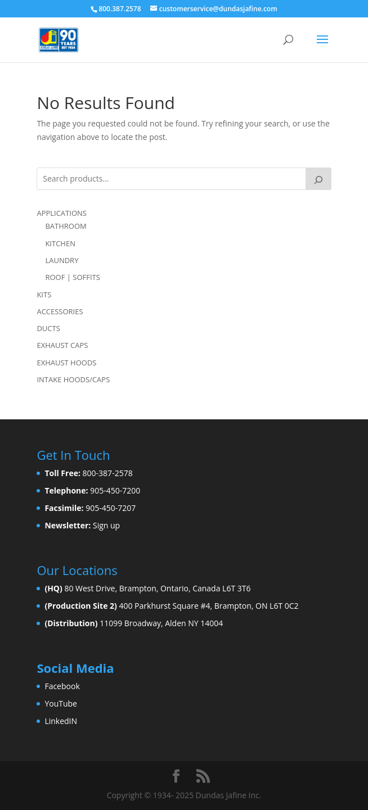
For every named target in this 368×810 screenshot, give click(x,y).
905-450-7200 (115, 490)
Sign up (106, 525)
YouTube (60, 703)
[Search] (318, 179)
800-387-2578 (108, 473)
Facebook (61, 686)
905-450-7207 (111, 508)
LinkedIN (60, 721)
